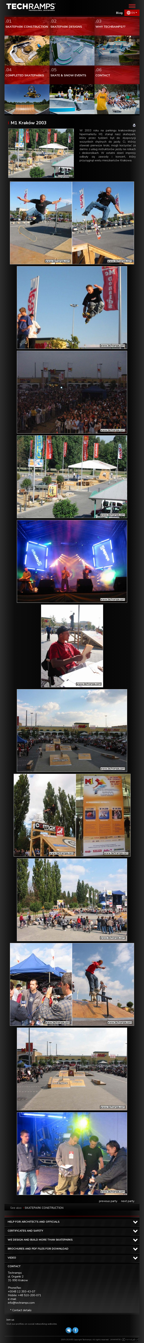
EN (133, 13)
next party (127, 1201)
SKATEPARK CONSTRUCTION (44, 1208)
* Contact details (21, 1310)
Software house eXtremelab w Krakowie (130, 1339)
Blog (119, 13)
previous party (108, 1201)
